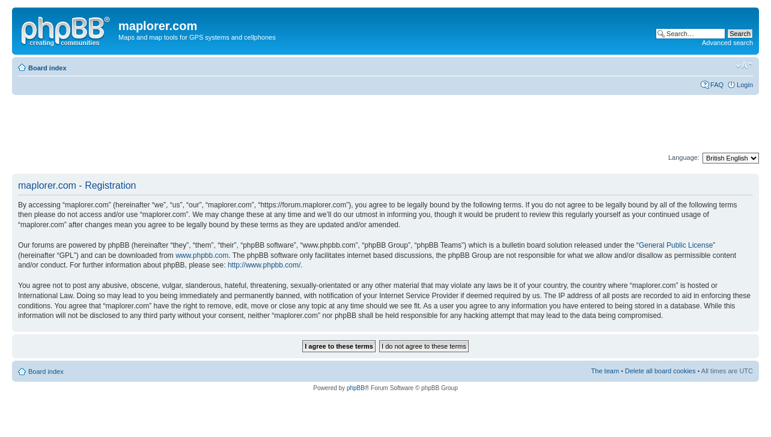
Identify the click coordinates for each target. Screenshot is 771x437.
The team (605, 370)
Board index (47, 68)
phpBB (356, 388)
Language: (683, 157)
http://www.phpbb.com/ (264, 265)
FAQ (717, 84)
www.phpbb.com (201, 255)
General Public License (676, 245)
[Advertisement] (230, 124)
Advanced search (727, 42)
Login (745, 84)
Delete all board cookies (660, 370)
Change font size (744, 65)
